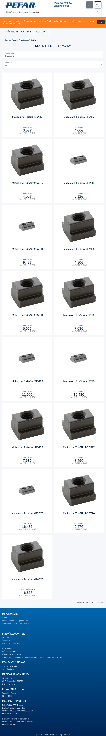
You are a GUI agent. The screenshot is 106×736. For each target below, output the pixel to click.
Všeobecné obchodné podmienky (15, 621)
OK (101, 22)
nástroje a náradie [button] (18, 31)
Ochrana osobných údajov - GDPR (15, 624)
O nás (4, 618)
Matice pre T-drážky (28, 40)
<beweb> (66, 735)
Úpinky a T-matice (11, 40)
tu (20, 24)
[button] (20, 5)
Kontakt (41, 31)
